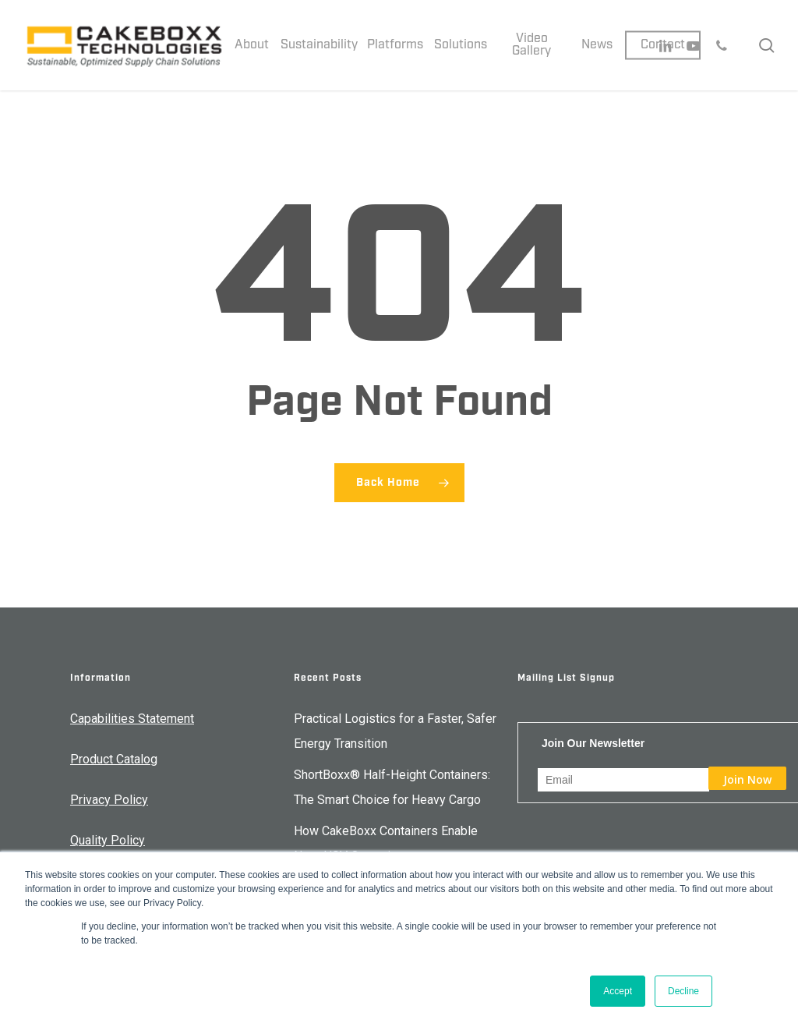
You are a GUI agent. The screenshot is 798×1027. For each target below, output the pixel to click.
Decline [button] (683, 991)
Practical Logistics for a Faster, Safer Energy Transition (395, 731)
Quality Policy (107, 840)
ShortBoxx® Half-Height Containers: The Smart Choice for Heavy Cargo (392, 787)
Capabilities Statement (132, 718)
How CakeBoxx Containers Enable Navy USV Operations (386, 843)
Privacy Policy (109, 799)
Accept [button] (617, 991)
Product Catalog (113, 759)
